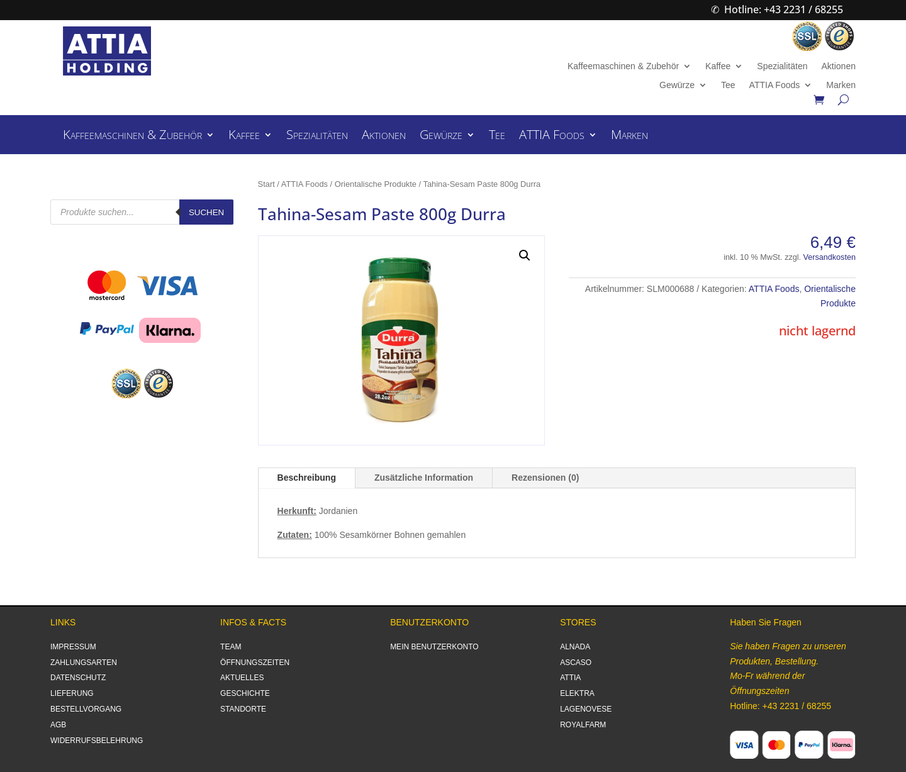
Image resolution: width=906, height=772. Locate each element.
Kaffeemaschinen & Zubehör (623, 66)
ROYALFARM (583, 724)
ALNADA (575, 646)
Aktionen (838, 66)
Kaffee (717, 66)
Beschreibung (306, 478)
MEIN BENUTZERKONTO (434, 646)
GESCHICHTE (245, 693)
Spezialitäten (782, 66)
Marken (841, 85)
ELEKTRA (577, 693)
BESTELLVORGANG (85, 709)
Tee (728, 85)
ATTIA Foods (774, 85)
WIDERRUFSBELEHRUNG (96, 740)
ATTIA (570, 677)
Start (266, 184)
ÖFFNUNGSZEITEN (254, 662)
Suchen (206, 212)
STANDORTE (243, 709)
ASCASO (575, 662)
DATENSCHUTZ (78, 677)
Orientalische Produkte (376, 184)
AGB (58, 724)
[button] (524, 255)
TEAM (230, 646)
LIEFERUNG (72, 693)
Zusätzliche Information (423, 478)
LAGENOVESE (586, 709)
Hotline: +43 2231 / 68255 (783, 9)
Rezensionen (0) (545, 478)
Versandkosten (829, 257)
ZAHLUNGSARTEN (83, 662)
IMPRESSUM (73, 646)
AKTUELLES (242, 677)
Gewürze (677, 85)
